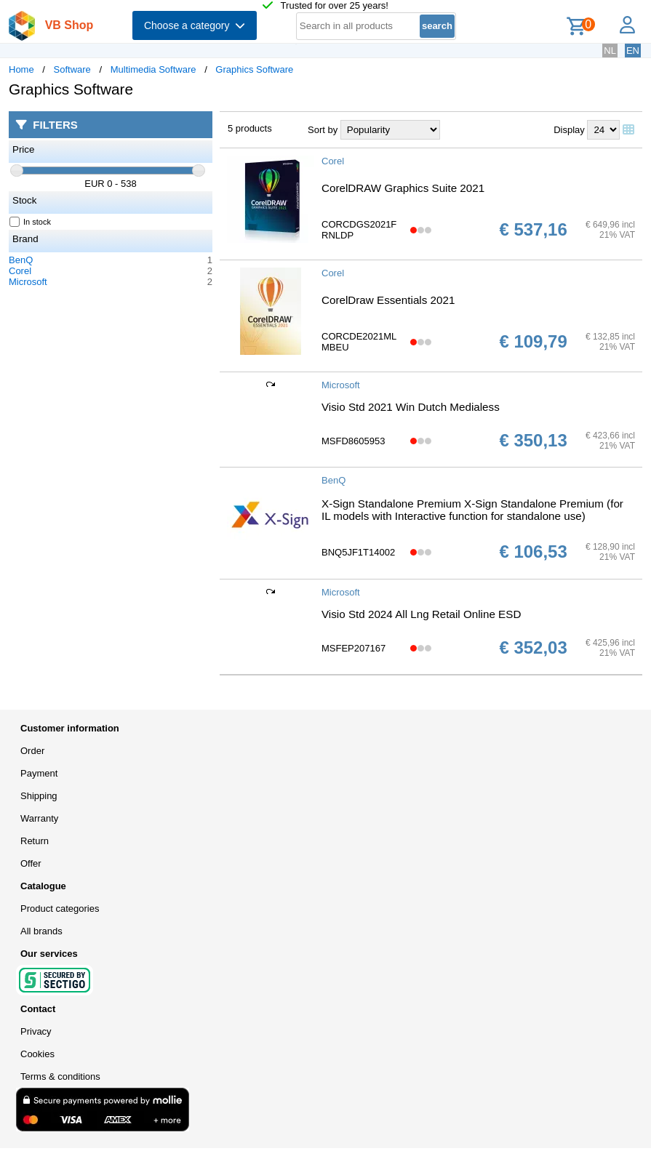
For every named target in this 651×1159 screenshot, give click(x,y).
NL (610, 50)
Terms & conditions (60, 1076)
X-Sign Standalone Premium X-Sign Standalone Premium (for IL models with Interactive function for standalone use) (472, 509)
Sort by (323, 129)
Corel (20, 270)
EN (632, 50)
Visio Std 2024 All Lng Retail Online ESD (421, 614)
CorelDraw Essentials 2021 (388, 300)
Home (21, 69)
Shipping (38, 795)
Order (32, 750)
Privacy (36, 1031)
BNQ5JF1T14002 (358, 552)
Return (34, 840)
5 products (250, 128)
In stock (30, 221)
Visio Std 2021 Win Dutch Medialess (410, 407)
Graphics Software (254, 69)
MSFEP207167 (353, 648)
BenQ (21, 259)
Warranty (39, 818)
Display (569, 129)
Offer (30, 863)
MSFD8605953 (353, 441)
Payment (38, 773)
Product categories (59, 908)
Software (72, 69)
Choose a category (194, 25)
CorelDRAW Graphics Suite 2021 (402, 188)
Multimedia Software (153, 69)
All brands (41, 931)
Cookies (37, 1053)
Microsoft (28, 281)
